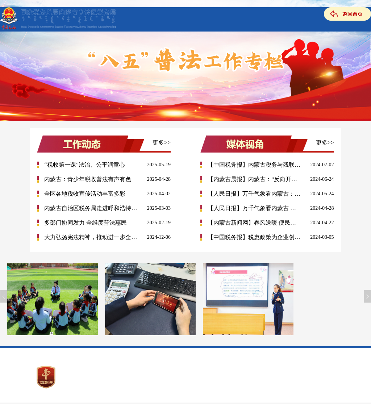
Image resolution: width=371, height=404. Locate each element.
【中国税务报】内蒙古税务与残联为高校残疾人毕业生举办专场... (254, 165)
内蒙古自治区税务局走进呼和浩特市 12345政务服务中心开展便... (91, 208)
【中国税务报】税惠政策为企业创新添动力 (254, 237)
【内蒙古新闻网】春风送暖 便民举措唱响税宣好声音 (254, 223)
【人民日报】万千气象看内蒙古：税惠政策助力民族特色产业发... (254, 194)
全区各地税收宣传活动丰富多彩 (84, 194)
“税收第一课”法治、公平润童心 (84, 165)
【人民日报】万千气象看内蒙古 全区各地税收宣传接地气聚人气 (254, 208)
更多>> (162, 142)
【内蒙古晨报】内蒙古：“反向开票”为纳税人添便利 (254, 179)
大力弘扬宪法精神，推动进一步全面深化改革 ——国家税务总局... (91, 237)
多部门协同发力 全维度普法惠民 (85, 223)
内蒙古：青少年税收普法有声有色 (87, 179)
